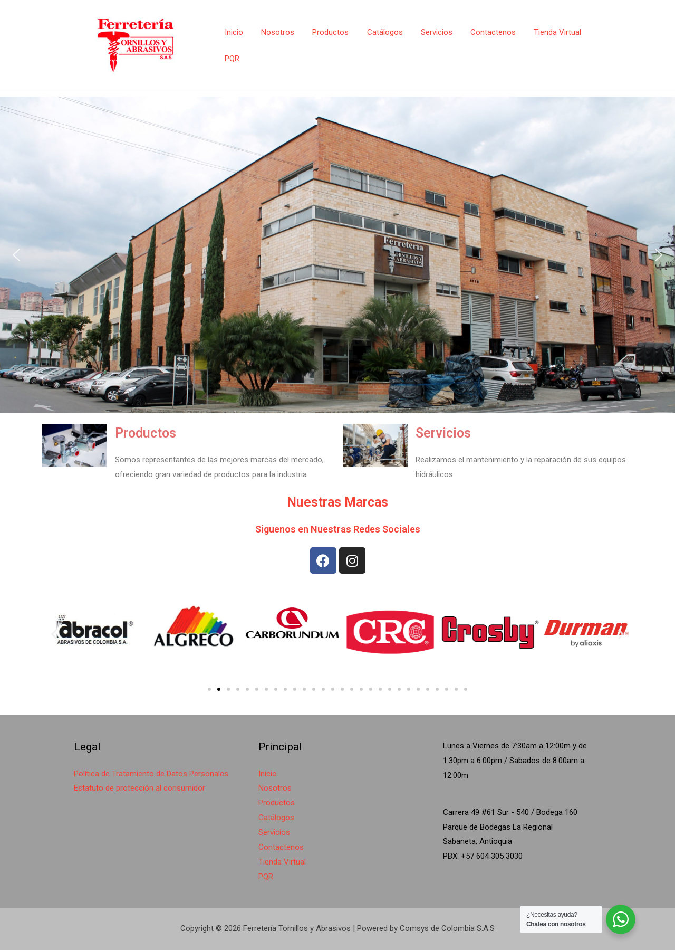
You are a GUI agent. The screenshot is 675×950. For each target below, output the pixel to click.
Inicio (233, 32)
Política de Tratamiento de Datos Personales (151, 773)
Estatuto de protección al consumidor (139, 788)
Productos (325, 32)
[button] (16, 254)
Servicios (426, 32)
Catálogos (377, 32)
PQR (231, 58)
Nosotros (274, 32)
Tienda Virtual (543, 32)
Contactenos (481, 32)
